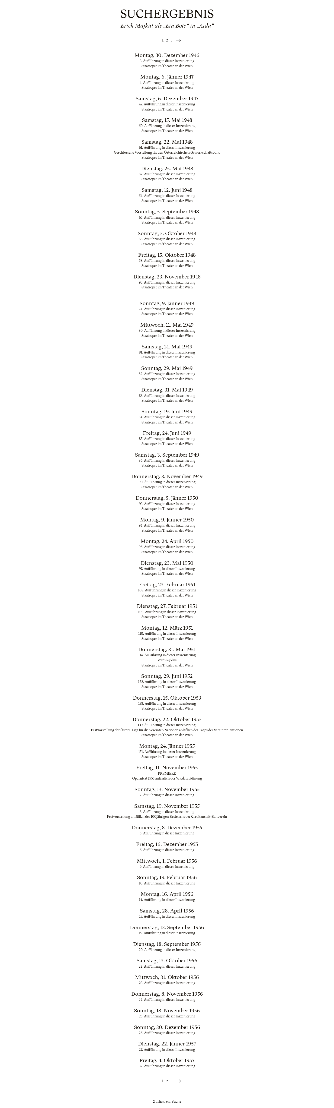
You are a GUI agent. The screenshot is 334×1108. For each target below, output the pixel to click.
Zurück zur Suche (167, 1101)
